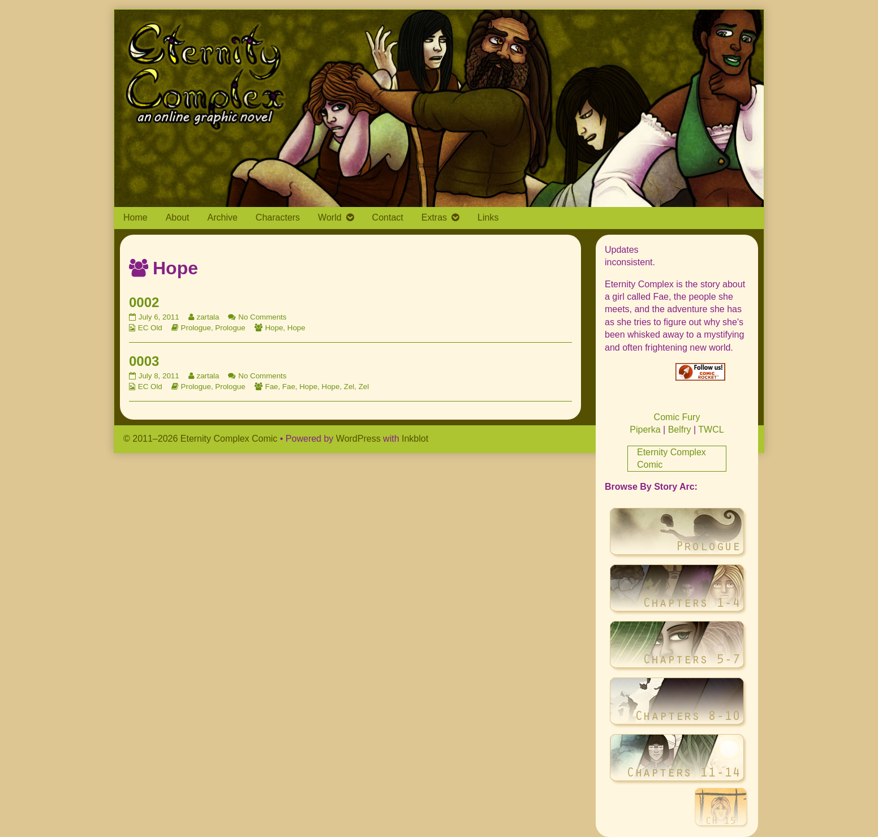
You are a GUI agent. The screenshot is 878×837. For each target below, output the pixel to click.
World (330, 217)
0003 (144, 361)
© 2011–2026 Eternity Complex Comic (200, 438)
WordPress (358, 438)
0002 (144, 302)
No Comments (262, 317)
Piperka (645, 429)
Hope (274, 327)
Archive (223, 217)
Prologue (196, 327)
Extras (434, 217)
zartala (207, 317)
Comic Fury (677, 417)
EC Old (150, 327)
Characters (278, 217)
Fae (271, 386)
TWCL (711, 429)
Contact (387, 217)
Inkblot (415, 438)
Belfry (679, 429)
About (178, 217)
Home (135, 217)
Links (487, 217)
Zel (349, 386)
